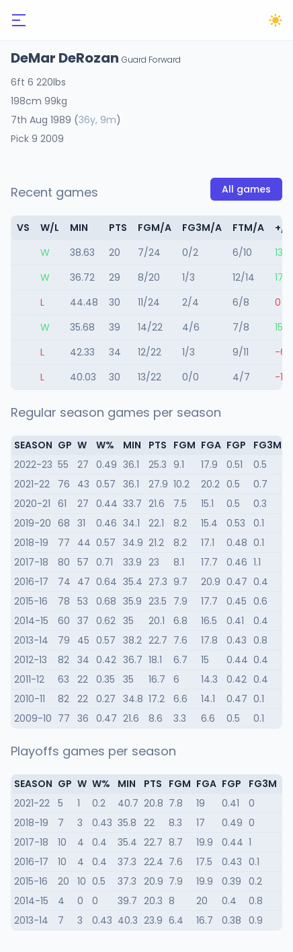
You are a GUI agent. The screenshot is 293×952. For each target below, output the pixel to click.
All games (246, 189)
